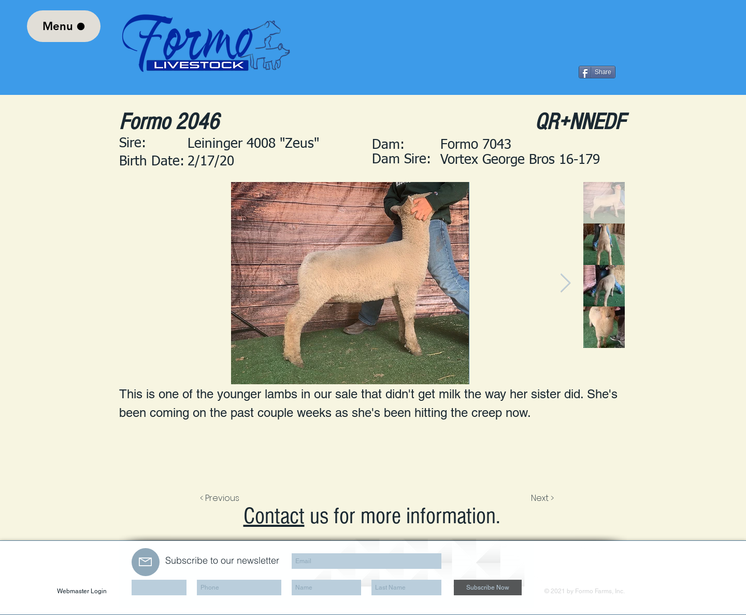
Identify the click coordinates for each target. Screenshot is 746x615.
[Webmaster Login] (82, 591)
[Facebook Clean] (582, 548)
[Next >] (541, 498)
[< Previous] (221, 498)
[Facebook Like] (552, 72)
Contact (274, 516)
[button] (532, 145)
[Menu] (64, 26)
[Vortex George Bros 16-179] (532, 160)
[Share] (597, 72)
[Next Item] (565, 283)
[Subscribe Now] (488, 587)
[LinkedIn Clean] (598, 548)
